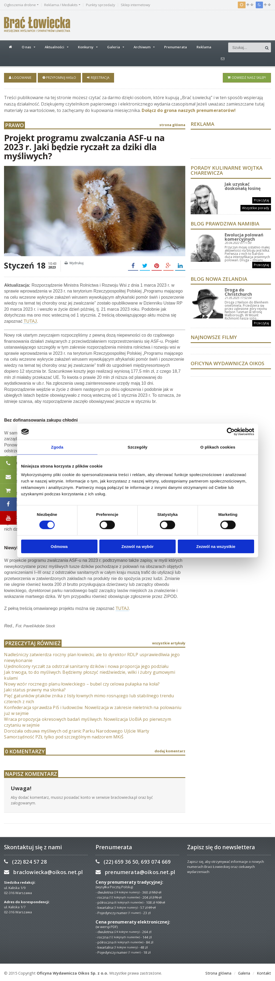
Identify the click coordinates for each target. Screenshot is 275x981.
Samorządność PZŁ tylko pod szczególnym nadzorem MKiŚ (63, 736)
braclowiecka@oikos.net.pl (47, 871)
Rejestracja (97, 77)
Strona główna (218, 972)
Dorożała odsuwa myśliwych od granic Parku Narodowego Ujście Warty (75, 730)
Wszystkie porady (256, 207)
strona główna (172, 124)
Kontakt (264, 972)
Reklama (204, 47)
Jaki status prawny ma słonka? (34, 689)
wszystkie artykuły (168, 642)
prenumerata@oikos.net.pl (139, 871)
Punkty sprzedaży (100, 5)
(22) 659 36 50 (121, 861)
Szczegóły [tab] (137, 447)
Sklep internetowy (135, 5)
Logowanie (20, 77)
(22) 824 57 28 (29, 861)
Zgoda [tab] (57, 447)
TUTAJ (30, 320)
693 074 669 (154, 861)
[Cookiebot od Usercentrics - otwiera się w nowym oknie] (230, 432)
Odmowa (59, 546)
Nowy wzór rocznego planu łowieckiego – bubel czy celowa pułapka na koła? (80, 683)
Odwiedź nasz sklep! (247, 77)
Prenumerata (175, 47)
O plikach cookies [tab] (218, 447)
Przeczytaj (261, 199)
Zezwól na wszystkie (215, 546)
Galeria (244, 972)
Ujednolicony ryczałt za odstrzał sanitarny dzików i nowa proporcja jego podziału (84, 665)
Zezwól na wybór (137, 546)
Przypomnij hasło (58, 77)
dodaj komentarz (170, 750)
